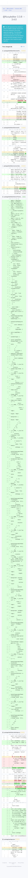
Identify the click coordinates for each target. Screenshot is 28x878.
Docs (13, 872)
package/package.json (9, 847)
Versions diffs (18, 8)
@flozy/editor (10, 8)
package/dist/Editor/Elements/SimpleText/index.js (16, 128)
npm (4, 8)
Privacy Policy (21, 871)
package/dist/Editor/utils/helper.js (12, 738)
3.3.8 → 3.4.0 (7, 10)
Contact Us (4, 871)
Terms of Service (12, 871)
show (23, 46)
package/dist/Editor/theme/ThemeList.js (13, 199)
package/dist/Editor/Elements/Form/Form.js (14, 50)
